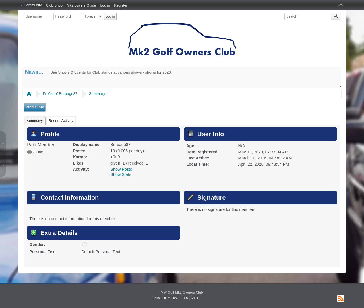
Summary (97, 93)
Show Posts (121, 169)
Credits (195, 297)
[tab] (34, 120)
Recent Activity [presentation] (60, 120)
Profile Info (35, 107)
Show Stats (120, 174)
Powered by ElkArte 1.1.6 (171, 297)
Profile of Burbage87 (60, 93)
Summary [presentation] (35, 120)
